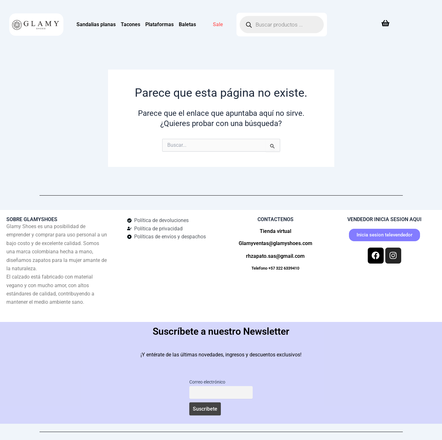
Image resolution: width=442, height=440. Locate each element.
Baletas (187, 24)
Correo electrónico (206, 382)
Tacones (130, 24)
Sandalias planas (96, 24)
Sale (218, 24)
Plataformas (159, 24)
